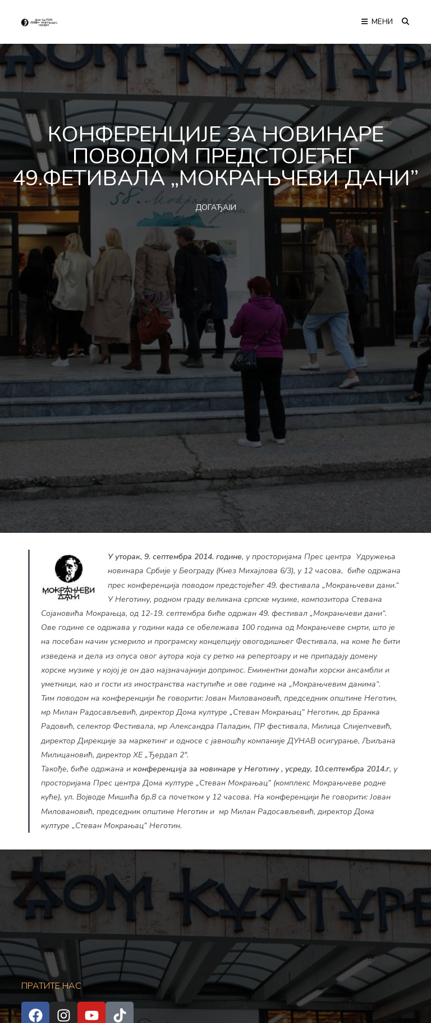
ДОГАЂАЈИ (215, 207)
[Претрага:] (401, 22)
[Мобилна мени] (377, 22)
